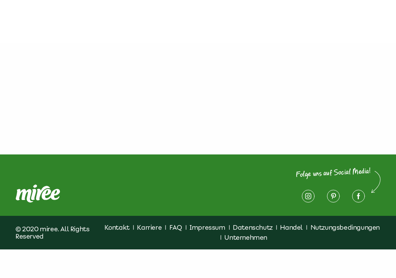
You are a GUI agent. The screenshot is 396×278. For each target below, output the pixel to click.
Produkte (122, 17)
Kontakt (236, 17)
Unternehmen (245, 237)
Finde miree (200, 21)
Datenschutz (286, 17)
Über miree (85, 21)
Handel (291, 227)
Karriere (149, 227)
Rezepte (164, 17)
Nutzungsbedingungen (345, 227)
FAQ (175, 227)
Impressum (342, 17)
